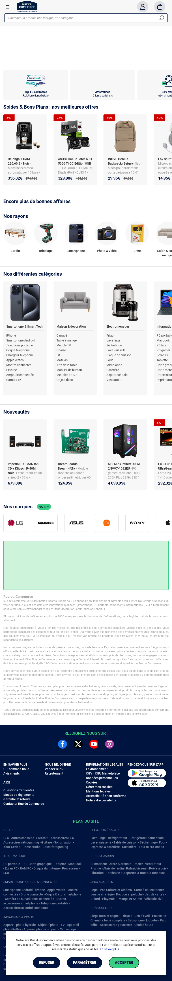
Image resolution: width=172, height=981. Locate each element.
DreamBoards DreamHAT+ (67, 466)
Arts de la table (66, 365)
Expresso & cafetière (105, 847)
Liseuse (11, 370)
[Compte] (142, 6)
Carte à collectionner (149, 890)
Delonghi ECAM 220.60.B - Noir (19, 161)
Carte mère (164, 370)
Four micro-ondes (151, 847)
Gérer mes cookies (99, 787)
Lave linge (113, 340)
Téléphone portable (19, 345)
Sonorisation (63, 842)
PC (24, 864)
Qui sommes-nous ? (17, 769)
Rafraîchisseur (136, 868)
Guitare (46, 842)
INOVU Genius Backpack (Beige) (120, 161)
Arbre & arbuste (120, 864)
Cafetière (112, 370)
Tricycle (126, 916)
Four (109, 360)
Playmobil (109, 899)
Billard (95, 899)
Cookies (91, 782)
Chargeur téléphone (20, 355)
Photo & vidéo (107, 251)
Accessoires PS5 (62, 838)
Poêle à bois (158, 868)
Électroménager (117, 326)
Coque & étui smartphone (63, 894)
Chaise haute (143, 925)
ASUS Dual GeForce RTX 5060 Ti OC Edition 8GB (75, 161)
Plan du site (86, 821)
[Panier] (159, 6)
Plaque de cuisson (118, 355)
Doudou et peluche (129, 894)
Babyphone (136, 920)
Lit (58, 355)
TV (63, 925)
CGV (89, 773)
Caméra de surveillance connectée (29, 899)
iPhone (11, 335)
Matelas (62, 360)
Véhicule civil (153, 899)
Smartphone (76, 251)
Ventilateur (114, 380)
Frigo (110, 335)
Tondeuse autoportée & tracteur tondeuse (136, 873)
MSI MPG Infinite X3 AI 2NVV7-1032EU (124, 466)
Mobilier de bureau (69, 370)
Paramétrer (84, 962)
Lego (94, 890)
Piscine (95, 868)
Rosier (138, 864)
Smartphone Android (20, 340)
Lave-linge (98, 838)
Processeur (70, 868)
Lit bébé (152, 920)
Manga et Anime (130, 899)
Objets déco (64, 380)
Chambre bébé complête (107, 920)
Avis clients (11, 773)
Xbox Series (11, 847)
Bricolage (46, 251)
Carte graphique (40, 864)
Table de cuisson (126, 842)
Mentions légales (98, 791)
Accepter (124, 962)
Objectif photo (48, 925)
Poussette (159, 916)
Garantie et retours (16, 799)
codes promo (55, 702)
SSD (6, 873)
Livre (137, 251)
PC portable (11, 864)
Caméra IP (13, 380)
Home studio (31, 847)
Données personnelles (102, 778)
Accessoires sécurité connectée (26, 908)
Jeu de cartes (154, 894)
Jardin (15, 251)
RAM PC (25, 868)
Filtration (97, 873)
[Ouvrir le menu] (7, 7)
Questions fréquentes (18, 790)
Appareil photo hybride (19, 925)
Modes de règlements (18, 794)
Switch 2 (42, 838)
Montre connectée (18, 365)
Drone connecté (32, 894)
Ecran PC (163, 355)
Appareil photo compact (41, 929)
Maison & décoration (71, 326)
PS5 (6, 838)
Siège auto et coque (104, 916)
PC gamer (163, 350)
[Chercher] (161, 18)
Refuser (46, 962)
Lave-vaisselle (100, 842)
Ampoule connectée (20, 375)
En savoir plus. (110, 949)
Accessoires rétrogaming (21, 842)
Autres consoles (22, 838)
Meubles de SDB (67, 375)
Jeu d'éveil (142, 916)
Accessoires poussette (116, 925)
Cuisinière (129, 847)
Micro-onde (114, 365)
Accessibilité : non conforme (106, 796)
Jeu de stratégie (102, 894)
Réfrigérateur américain (146, 838)
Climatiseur (98, 864)
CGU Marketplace (107, 773)
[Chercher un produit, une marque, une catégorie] (84, 18)
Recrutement (54, 773)
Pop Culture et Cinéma (116, 890)
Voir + (44, 507)
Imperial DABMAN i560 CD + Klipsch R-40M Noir (24, 468)
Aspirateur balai (117, 375)
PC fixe (161, 345)
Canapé (61, 335)
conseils (39, 702)
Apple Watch (15, 360)
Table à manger (67, 340)
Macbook (163, 340)
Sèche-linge (148, 842)
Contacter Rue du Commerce (23, 803)
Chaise (61, 350)
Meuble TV (63, 345)
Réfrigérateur (117, 838)
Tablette (162, 360)
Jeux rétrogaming (55, 847)
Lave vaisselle (115, 350)
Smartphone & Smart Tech (24, 326)
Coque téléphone (18, 350)
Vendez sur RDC (56, 769)
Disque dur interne (47, 868)
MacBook (75, 864)
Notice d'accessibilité (101, 800)
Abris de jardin (113, 868)
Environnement (97, 769)
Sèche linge (114, 345)
